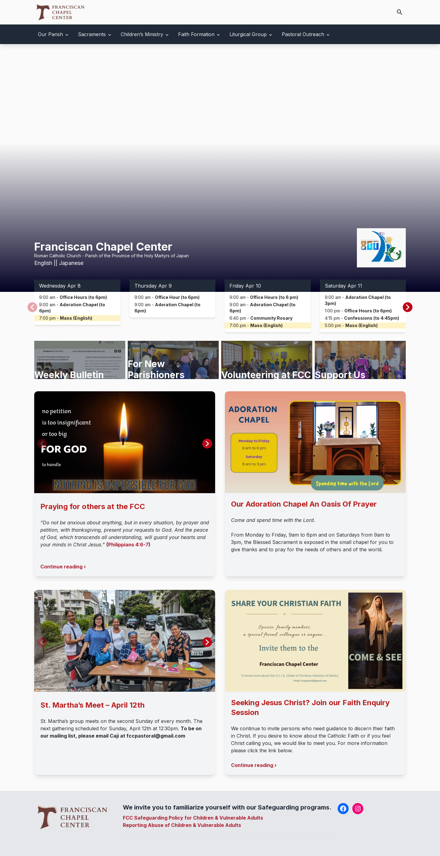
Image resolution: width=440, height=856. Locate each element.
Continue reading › (63, 567)
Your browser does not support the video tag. (220, 168)
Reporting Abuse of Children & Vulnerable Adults (182, 825)
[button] (408, 307)
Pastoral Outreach (303, 34)
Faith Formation (196, 34)
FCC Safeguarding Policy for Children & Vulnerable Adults (193, 818)
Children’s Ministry (142, 34)
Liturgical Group (248, 34)
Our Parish (50, 34)
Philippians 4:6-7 (128, 545)
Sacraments (92, 34)
